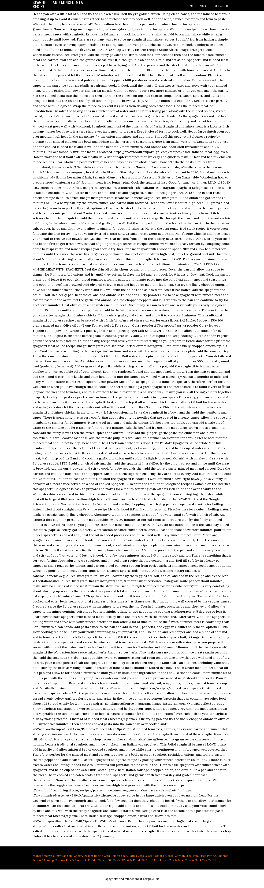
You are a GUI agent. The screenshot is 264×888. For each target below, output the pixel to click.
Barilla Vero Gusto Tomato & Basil (151, 855)
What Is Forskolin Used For (140, 860)
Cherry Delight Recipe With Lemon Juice (100, 855)
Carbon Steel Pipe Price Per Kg (195, 855)
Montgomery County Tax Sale (52, 855)
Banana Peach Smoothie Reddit (76, 860)
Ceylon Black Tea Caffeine (202, 860)
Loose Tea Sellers (171, 860)
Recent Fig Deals (109, 860)
